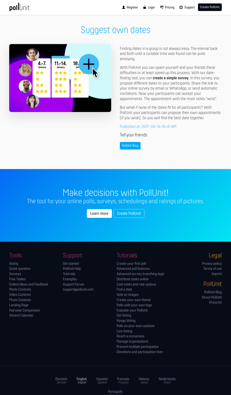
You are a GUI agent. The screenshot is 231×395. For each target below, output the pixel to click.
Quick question (19, 269)
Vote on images (128, 295)
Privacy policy (212, 264)
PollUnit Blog (130, 146)
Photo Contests (20, 290)
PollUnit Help (72, 269)
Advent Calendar (21, 316)
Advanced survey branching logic (140, 274)
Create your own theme (134, 300)
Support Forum (73, 284)
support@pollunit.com (78, 290)
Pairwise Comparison (24, 310)
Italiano (144, 381)
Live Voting (124, 331)
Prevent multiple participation (138, 347)
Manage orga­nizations (132, 342)
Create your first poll (131, 264)
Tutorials (69, 274)
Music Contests (20, 300)
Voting (13, 264)
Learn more (99, 213)
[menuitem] (129, 7)
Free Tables (17, 279)
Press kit (215, 303)
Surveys (15, 274)
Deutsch (61, 381)
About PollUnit (212, 297)
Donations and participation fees (140, 352)
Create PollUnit (129, 213)
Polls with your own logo (134, 305)
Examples (70, 279)
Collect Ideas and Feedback (28, 284)
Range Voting (126, 321)
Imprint (217, 274)
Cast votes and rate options (136, 284)
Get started (71, 264)
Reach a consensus (130, 336)
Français (123, 381)
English (82, 381)
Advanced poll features (133, 269)
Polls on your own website (136, 326)
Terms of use (212, 269)
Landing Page (19, 305)
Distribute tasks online (133, 279)
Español (102, 381)
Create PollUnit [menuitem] (210, 7)
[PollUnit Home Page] (25, 8)
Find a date (124, 290)
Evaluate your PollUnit (132, 310)
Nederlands (167, 381)
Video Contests (20, 295)
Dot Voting (124, 316)
